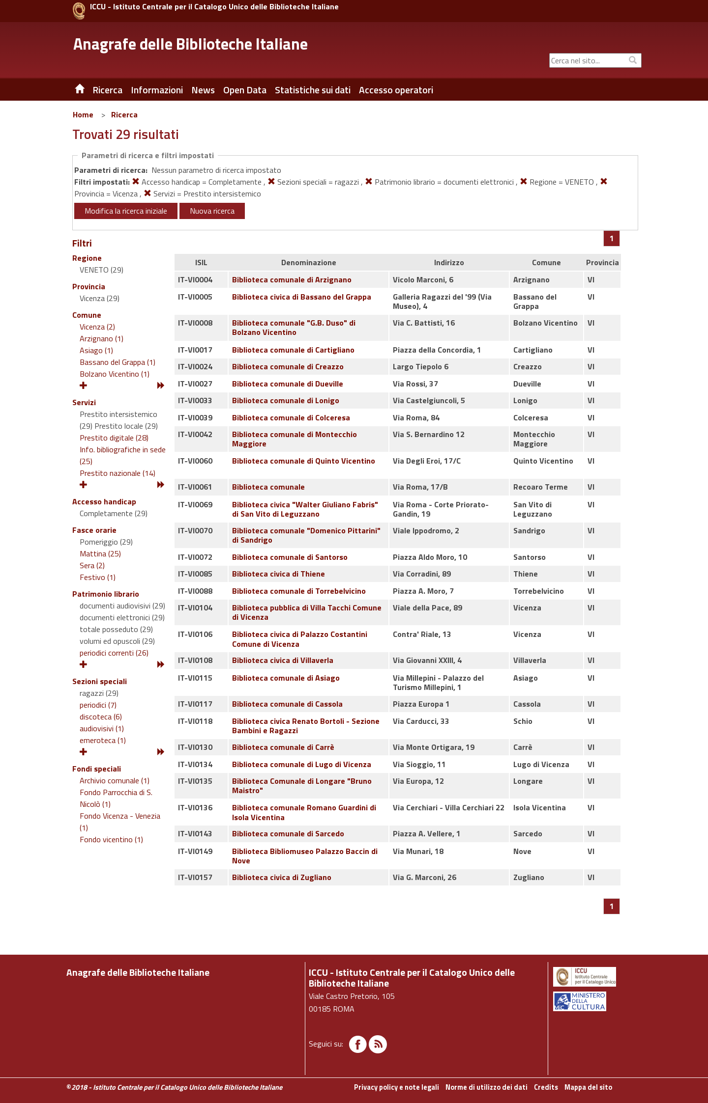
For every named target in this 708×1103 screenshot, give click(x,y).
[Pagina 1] (612, 238)
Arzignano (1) (101, 338)
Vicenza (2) (97, 326)
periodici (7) (98, 705)
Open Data (244, 90)
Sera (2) (92, 565)
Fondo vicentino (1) (111, 839)
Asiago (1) (96, 350)
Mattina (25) (100, 553)
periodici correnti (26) (114, 653)
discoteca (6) (101, 716)
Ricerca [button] (107, 90)
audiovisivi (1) (102, 728)
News (203, 90)
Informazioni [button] (157, 90)
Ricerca (124, 114)
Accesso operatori (396, 90)
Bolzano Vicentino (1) (114, 374)
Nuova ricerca (212, 211)
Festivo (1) (98, 577)
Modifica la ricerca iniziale (126, 211)
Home (83, 114)
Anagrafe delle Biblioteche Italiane (190, 43)
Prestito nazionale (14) (117, 473)
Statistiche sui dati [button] (313, 90)
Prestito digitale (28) (114, 437)
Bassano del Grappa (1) (117, 362)
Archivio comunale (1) (114, 780)
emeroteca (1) (103, 740)
